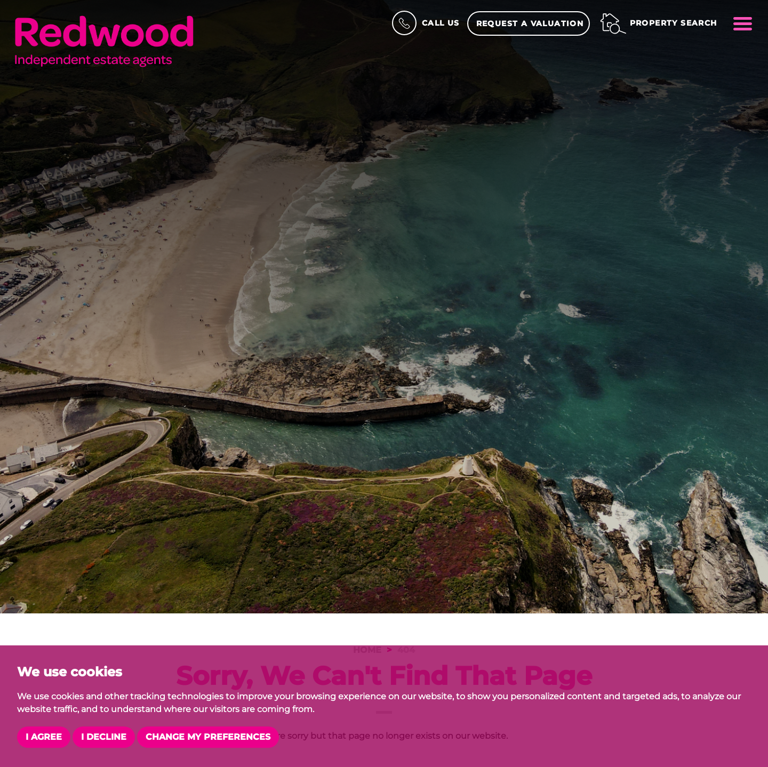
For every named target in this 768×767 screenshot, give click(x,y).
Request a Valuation (530, 23)
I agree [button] (44, 737)
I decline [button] (103, 737)
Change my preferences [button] (208, 737)
